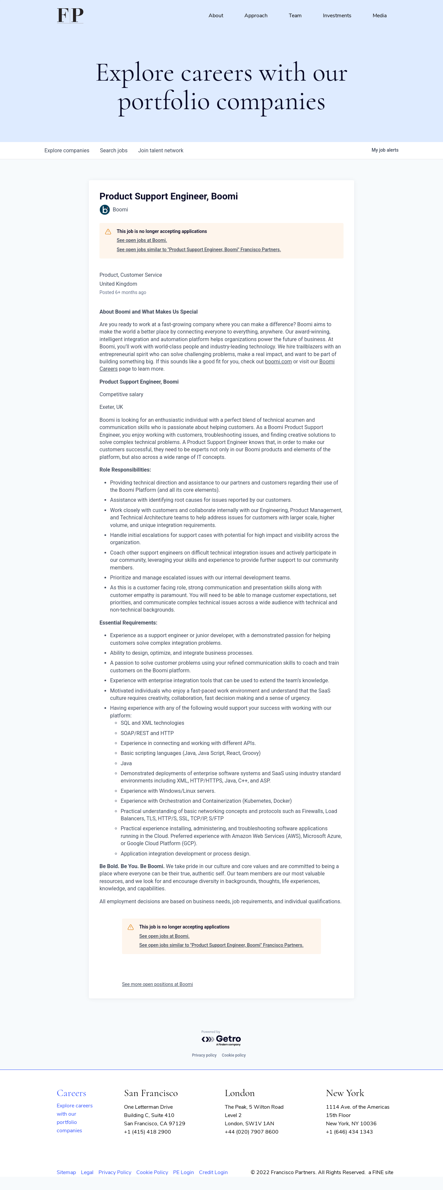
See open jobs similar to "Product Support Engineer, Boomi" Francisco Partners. (199, 249)
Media (380, 15)
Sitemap (66, 1172)
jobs (113, 150)
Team (295, 15)
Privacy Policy (114, 1172)
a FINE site (380, 1172)
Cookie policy (234, 1055)
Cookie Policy (152, 1172)
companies (66, 150)
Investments (337, 15)
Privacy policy (204, 1055)
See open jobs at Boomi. (142, 240)
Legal (87, 1172)
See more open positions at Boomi (157, 984)
